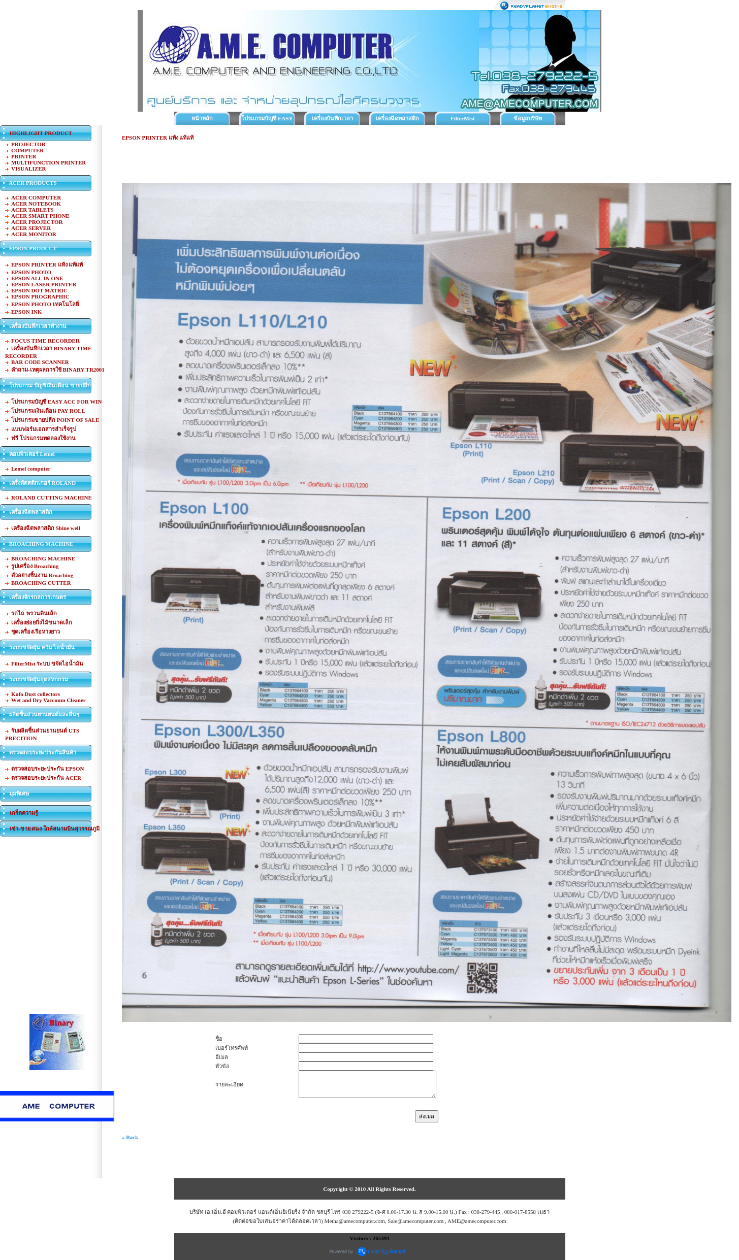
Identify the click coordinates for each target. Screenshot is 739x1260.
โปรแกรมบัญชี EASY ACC (267, 120)
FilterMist (463, 118)
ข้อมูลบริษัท (527, 118)
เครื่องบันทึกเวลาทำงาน (332, 120)
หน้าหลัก (202, 118)
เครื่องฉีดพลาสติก (397, 118)
